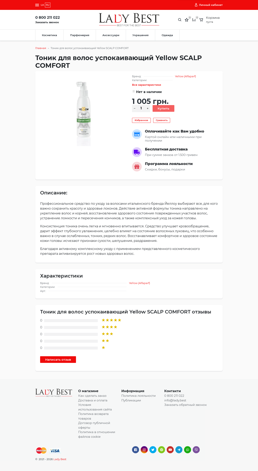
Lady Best (59, 459)
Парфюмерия (79, 35)
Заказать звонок (47, 22)
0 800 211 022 (47, 17)
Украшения (140, 35)
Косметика (49, 35)
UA (42, 5)
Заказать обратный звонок (185, 405)
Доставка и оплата (92, 400)
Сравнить (161, 120)
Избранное (141, 120)
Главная (40, 48)
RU (47, 5)
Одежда (167, 35)
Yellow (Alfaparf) (185, 76)
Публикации (131, 400)
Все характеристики (146, 84)
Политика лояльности (138, 396)
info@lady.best (175, 400)
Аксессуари (110, 35)
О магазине (88, 391)
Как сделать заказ (92, 396)
